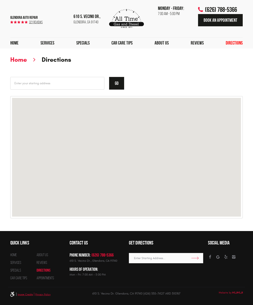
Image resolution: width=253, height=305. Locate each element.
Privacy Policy (43, 294)
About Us (162, 42)
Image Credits (25, 294)
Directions (234, 42)
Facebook (210, 257)
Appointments (45, 278)
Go (117, 83)
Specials (83, 42)
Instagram (234, 257)
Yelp (226, 257)
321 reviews (36, 22)
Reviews (197, 42)
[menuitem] (14, 43)
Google (218, 257)
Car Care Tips (122, 42)
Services (47, 42)
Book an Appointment (220, 20)
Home (14, 42)
